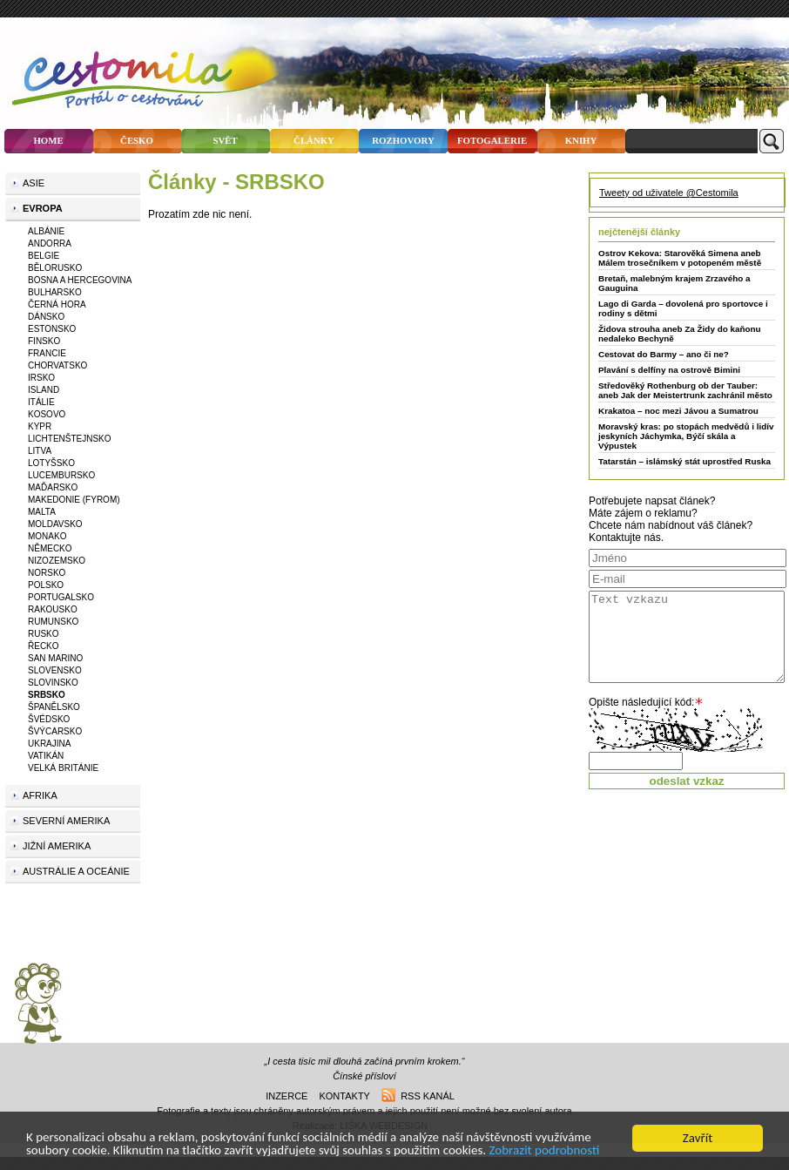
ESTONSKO (52, 329)
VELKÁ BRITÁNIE (63, 768)
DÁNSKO (46, 316)
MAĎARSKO (53, 487)
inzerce (286, 1096)
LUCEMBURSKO (61, 475)
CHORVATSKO (57, 365)
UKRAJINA (49, 743)
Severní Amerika (66, 820)
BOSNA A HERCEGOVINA (80, 280)
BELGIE (43, 255)
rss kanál (418, 1096)
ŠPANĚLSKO (54, 707)
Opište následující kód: (641, 702)
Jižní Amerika (57, 846)
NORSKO (46, 573)
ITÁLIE (41, 402)
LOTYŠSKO (51, 463)
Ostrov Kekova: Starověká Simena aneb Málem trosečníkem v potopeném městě (679, 257)
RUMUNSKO (53, 621)
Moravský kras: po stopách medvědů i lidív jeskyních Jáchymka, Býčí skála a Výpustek (685, 436)
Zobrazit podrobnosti (544, 1152)
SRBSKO (46, 695)
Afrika (40, 795)
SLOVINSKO (53, 682)
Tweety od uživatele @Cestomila (668, 192)
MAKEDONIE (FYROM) (74, 499)
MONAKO (47, 536)
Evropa (43, 208)
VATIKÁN (46, 756)
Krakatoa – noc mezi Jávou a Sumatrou (678, 411)
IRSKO (41, 377)
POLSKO (46, 585)
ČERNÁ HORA (57, 304)
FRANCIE (47, 353)
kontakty (344, 1096)
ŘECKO (43, 646)
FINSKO (44, 341)
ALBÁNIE (46, 231)
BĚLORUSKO (55, 268)
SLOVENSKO (55, 670)
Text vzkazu (687, 637)
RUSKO (43, 634)
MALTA (42, 512)
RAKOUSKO (53, 609)
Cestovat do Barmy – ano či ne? (663, 354)
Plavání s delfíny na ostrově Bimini (669, 370)
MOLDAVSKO (55, 524)
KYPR (39, 426)
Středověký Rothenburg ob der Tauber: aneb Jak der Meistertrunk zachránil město (685, 390)
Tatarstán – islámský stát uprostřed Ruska (684, 461)
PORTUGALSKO (61, 597)
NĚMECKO (50, 548)
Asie (33, 183)
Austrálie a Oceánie (76, 871)
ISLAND (43, 390)
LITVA (39, 451)
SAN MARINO (55, 658)
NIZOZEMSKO (56, 560)
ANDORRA (49, 243)
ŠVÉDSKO (49, 719)
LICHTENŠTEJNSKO (69, 438)
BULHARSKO (55, 292)
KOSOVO (46, 414)
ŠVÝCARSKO (55, 731)
